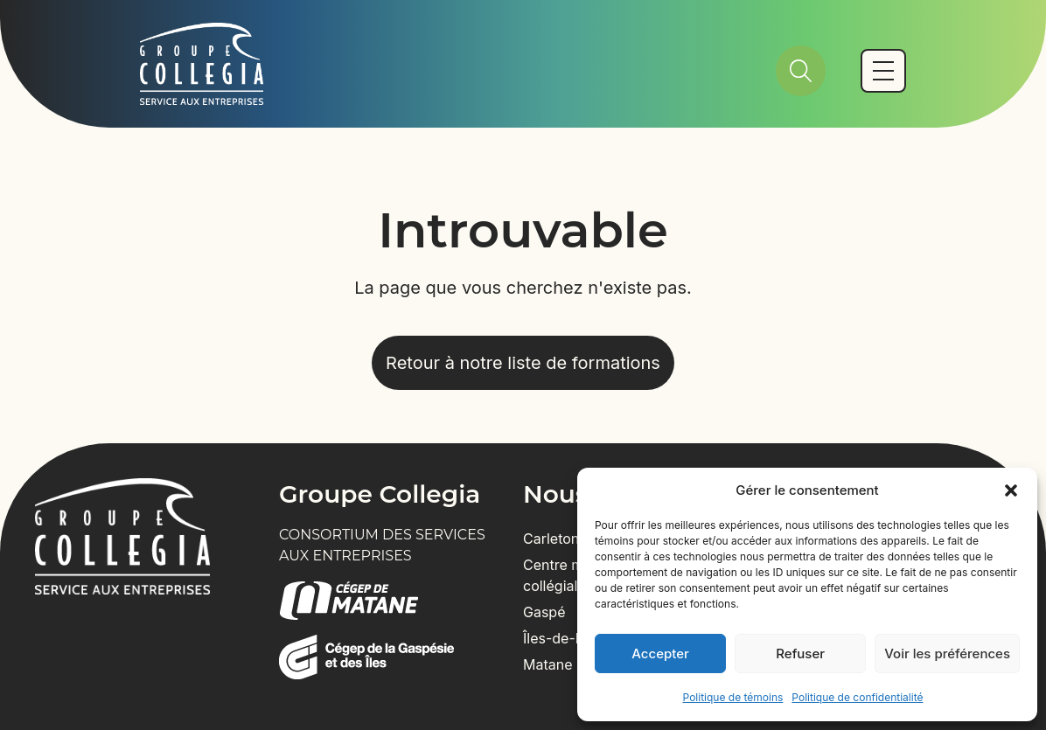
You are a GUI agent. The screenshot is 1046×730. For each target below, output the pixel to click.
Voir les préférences (947, 653)
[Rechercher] (801, 70)
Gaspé (544, 612)
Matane (548, 664)
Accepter (660, 653)
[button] (1011, 490)
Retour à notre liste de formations (523, 362)
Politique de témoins (733, 697)
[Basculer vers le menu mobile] (883, 71)
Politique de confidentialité (857, 697)
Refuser (800, 653)
